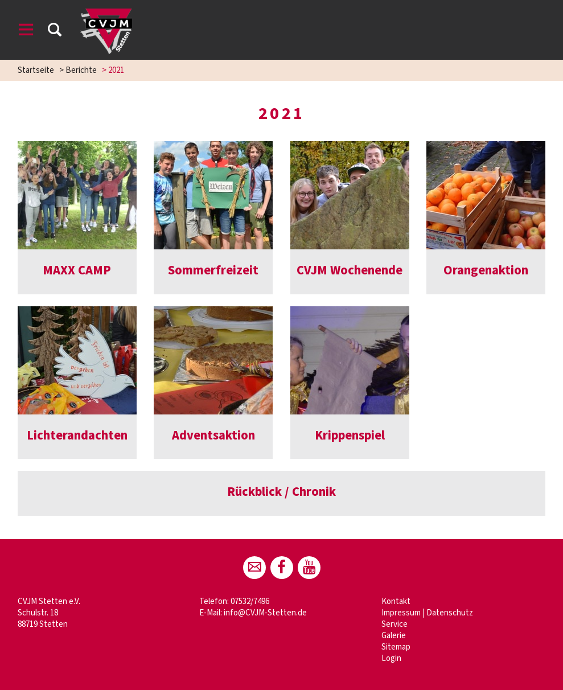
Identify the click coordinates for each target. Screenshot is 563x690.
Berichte (81, 70)
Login (391, 658)
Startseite (36, 70)
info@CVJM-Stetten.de (265, 613)
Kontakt (395, 601)
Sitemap (395, 647)
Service (394, 624)
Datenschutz (449, 613)
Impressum (401, 613)
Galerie (393, 636)
